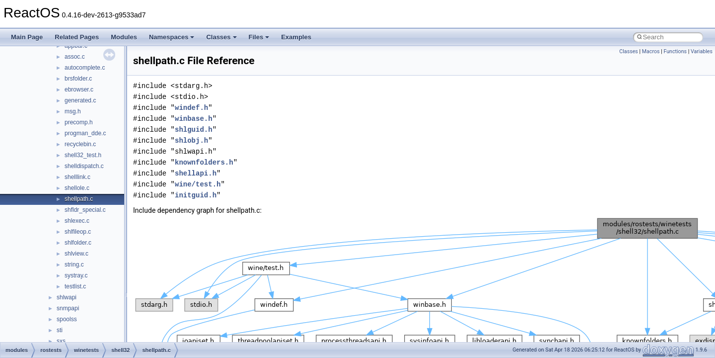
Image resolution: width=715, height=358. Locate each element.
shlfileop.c (78, 231)
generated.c (80, 100)
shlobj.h (191, 140)
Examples (296, 37)
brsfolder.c (78, 78)
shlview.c (76, 253)
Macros (651, 51)
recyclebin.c (80, 144)
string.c (74, 264)
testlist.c (75, 286)
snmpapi (68, 308)
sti (60, 330)
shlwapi (66, 297)
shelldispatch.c (84, 166)
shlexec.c (77, 220)
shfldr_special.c (85, 209)
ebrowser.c (79, 89)
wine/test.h (197, 184)
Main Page (27, 37)
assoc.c (75, 56)
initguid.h (195, 195)
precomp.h (79, 122)
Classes (221, 37)
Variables (702, 51)
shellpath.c (79, 198)
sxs (61, 341)
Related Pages (77, 37)
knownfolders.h (204, 162)
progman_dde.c (85, 133)
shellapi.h (195, 173)
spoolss (67, 319)
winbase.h (194, 118)
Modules (124, 37)
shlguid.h (194, 129)
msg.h (73, 111)
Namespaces (172, 37)
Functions (675, 51)
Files (259, 37)
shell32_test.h (83, 155)
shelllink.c (77, 177)
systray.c (76, 275)
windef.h (191, 107)
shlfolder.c (78, 242)
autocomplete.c (85, 67)
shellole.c (77, 187)
